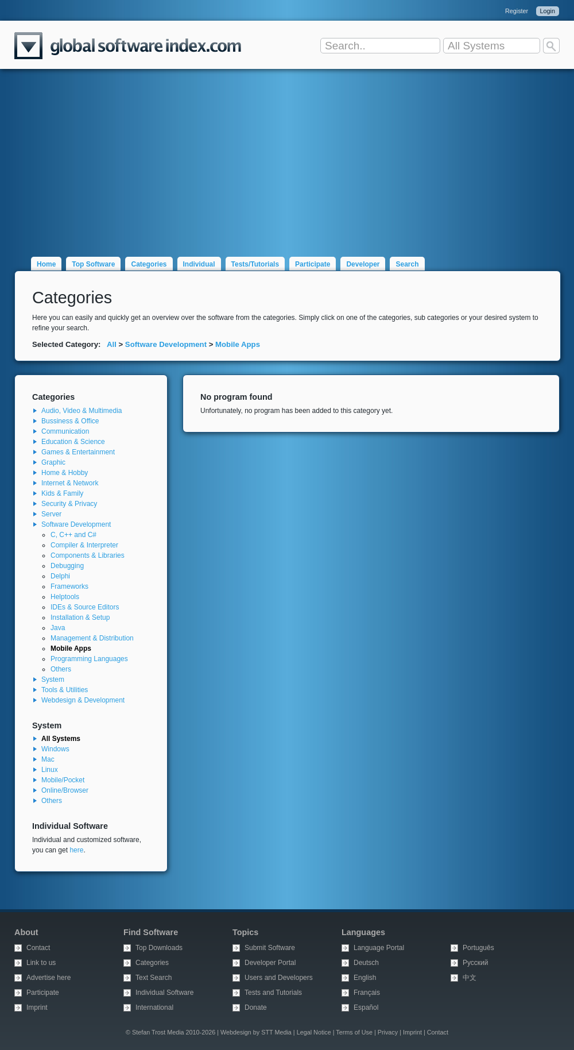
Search (406, 264)
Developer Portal (270, 963)
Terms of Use (354, 1032)
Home (46, 264)
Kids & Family (62, 493)
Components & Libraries (88, 555)
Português (478, 948)
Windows (55, 749)
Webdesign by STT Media (256, 1032)
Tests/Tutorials (255, 264)
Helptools (65, 597)
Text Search (153, 978)
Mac (48, 759)
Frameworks (69, 586)
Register (516, 10)
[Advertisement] (287, 156)
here (76, 850)
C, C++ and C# (73, 535)
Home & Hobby (64, 473)
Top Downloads (159, 948)
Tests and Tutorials (273, 993)
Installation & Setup (80, 617)
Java (58, 628)
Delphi (60, 576)
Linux (49, 770)
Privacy (388, 1032)
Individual (199, 264)
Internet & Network (69, 483)
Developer (362, 264)
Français (367, 993)
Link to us (41, 963)
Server (51, 514)
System (52, 679)
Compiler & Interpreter (84, 545)
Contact (38, 948)
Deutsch (366, 963)
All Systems (60, 739)
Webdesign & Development (83, 700)
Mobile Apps (237, 344)
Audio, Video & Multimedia (81, 411)
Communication (65, 431)
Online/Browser (64, 790)
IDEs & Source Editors (85, 607)
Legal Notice (314, 1032)
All (112, 344)
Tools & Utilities (64, 690)
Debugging (67, 566)
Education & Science (73, 442)
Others (61, 669)
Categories (148, 264)
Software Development (166, 344)
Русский (475, 963)
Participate (312, 264)
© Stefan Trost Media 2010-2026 (170, 1032)
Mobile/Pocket (62, 780)
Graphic (53, 462)
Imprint (37, 1007)
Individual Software (164, 993)
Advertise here (48, 978)
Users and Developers (279, 978)
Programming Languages (89, 659)
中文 (469, 978)
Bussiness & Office (70, 421)
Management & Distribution (92, 638)
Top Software (93, 264)
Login (547, 10)
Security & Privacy (69, 504)
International (154, 1007)
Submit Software (270, 948)
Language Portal (379, 948)
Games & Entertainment (78, 452)
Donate (256, 1007)
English (365, 978)
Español (366, 1007)
